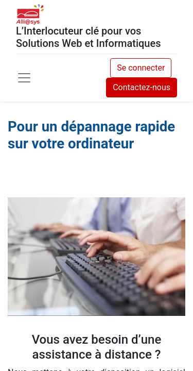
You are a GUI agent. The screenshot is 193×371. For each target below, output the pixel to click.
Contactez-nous (141, 87)
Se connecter (141, 68)
